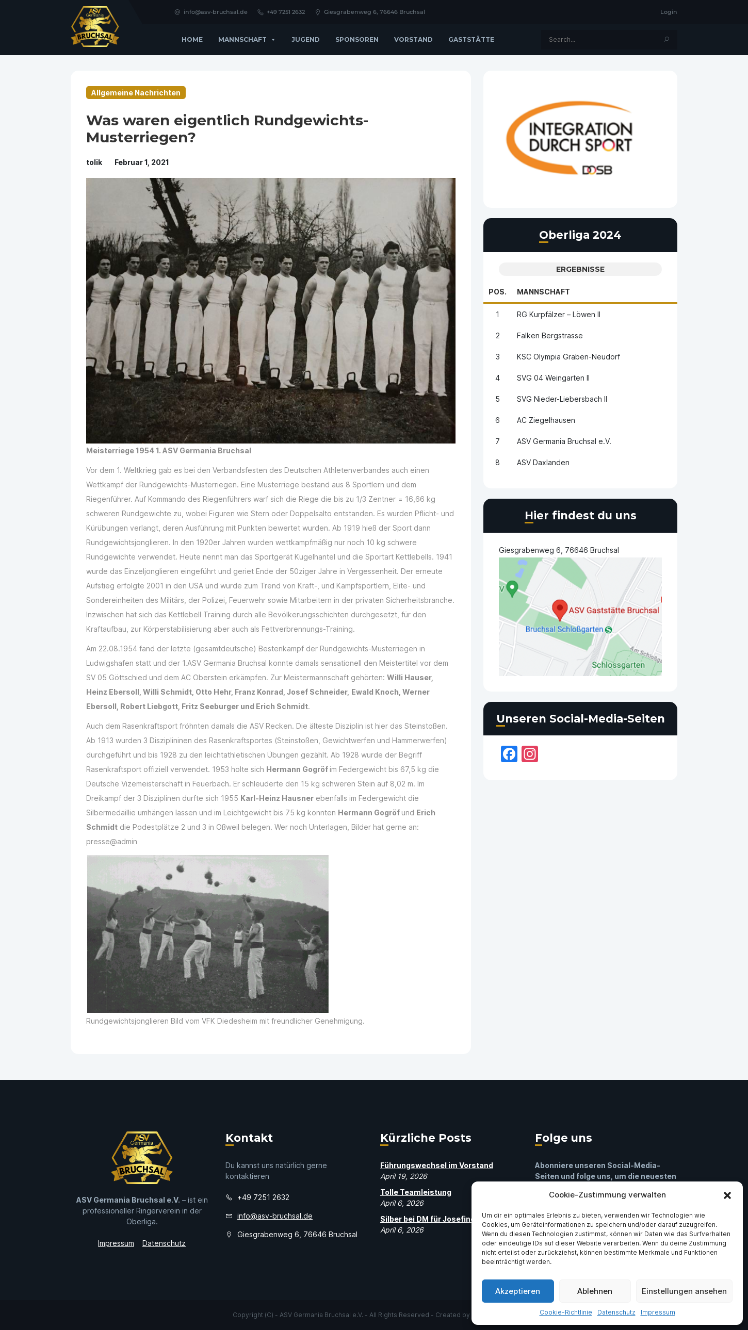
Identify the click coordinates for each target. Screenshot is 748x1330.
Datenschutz (616, 1312)
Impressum (658, 1312)
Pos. (498, 291)
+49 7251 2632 (281, 11)
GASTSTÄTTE (471, 39)
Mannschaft (247, 39)
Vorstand (413, 39)
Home (192, 39)
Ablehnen (594, 1291)
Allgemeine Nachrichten (136, 92)
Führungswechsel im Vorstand (436, 1165)
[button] (727, 1195)
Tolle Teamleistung (415, 1192)
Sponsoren (357, 39)
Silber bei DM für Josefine (427, 1218)
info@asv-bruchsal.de (211, 11)
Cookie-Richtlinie (566, 1312)
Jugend (305, 39)
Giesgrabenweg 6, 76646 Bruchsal (369, 11)
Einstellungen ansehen (684, 1291)
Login (668, 11)
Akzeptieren (517, 1291)
